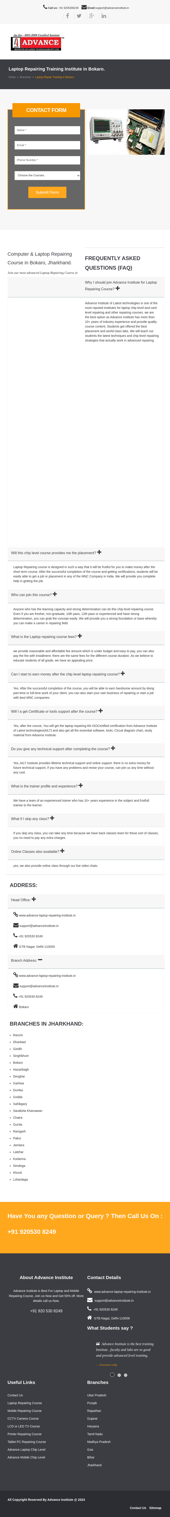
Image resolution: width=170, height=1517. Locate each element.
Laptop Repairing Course (25, 1403)
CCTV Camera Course (23, 1418)
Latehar (18, 1152)
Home (12, 77)
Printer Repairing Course (25, 1434)
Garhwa (18, 1083)
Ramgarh (19, 1131)
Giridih (17, 1049)
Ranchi (18, 1035)
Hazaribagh (21, 1069)
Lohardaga (20, 1179)
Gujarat (92, 1418)
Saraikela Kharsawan (27, 1111)
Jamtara (18, 1145)
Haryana (93, 1426)
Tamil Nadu (95, 1434)
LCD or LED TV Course (24, 1426)
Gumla (17, 1124)
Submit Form (47, 192)
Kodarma (19, 1159)
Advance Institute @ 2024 (66, 1499)
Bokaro (18, 1062)
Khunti (17, 1172)
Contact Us (15, 1395)
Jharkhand (94, 1465)
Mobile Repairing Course (25, 1411)
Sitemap (155, 1508)
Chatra (17, 1117)
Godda (17, 1097)
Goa (90, 1449)
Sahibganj (20, 1104)
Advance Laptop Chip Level (26, 1449)
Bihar (91, 1457)
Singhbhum (21, 1056)
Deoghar (19, 1076)
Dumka (18, 1090)
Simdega (19, 1166)
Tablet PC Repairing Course (27, 1442)
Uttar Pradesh (96, 1395)
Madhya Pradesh (99, 1442)
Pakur (17, 1138)
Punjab (92, 1403)
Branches (25, 77)
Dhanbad (19, 1042)
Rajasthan (94, 1411)
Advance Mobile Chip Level (26, 1457)
